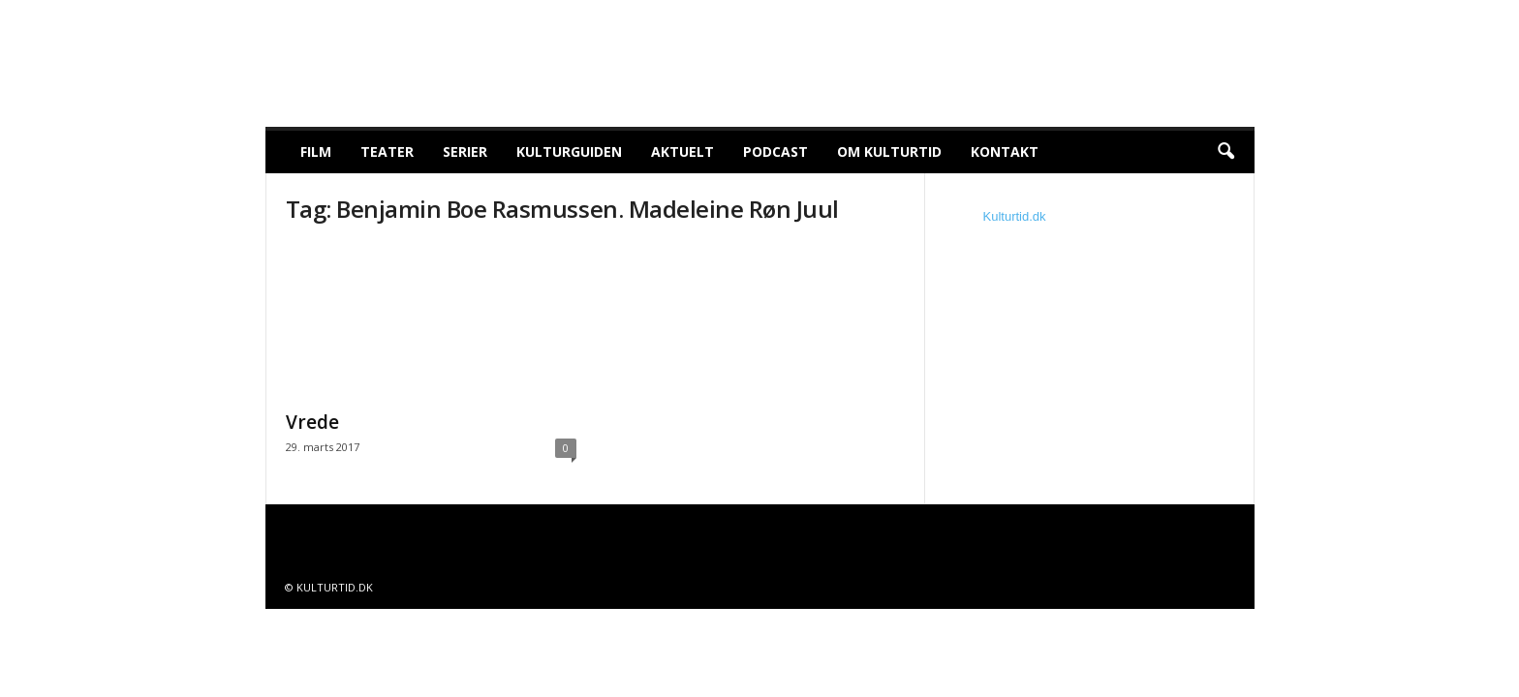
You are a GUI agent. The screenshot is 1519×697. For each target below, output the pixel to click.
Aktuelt (682, 151)
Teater (387, 151)
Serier (465, 151)
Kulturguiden (569, 151)
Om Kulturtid (889, 151)
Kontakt (1004, 151)
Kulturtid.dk (1014, 216)
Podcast (775, 151)
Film (315, 151)
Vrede (312, 422)
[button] (1225, 152)
